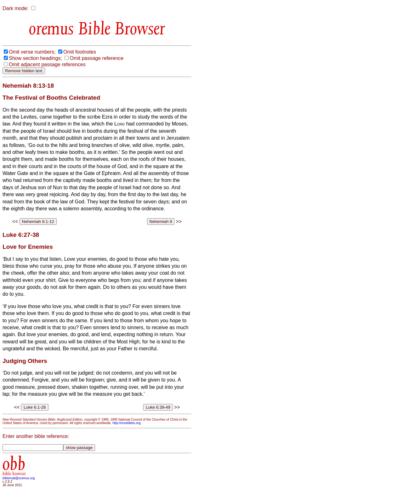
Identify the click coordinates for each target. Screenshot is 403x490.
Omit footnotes (79, 52)
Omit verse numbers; (32, 52)
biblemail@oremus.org (19, 478)
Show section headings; (35, 58)
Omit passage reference (96, 58)
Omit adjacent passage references (47, 64)
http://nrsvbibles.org (126, 423)
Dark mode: (16, 8)
